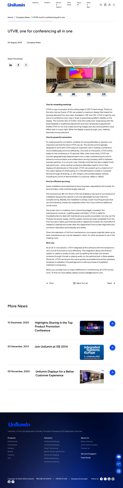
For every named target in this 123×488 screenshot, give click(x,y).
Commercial (12, 445)
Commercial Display (51, 445)
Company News (23, 17)
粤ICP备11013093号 (44, 479)
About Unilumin (87, 441)
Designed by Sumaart (79, 479)
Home (10, 17)
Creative (11, 455)
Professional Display (52, 441)
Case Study (86, 457)
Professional (12, 441)
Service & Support (88, 454)
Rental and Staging (51, 455)
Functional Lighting (51, 462)
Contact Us (85, 448)
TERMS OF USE (61, 479)
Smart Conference (51, 448)
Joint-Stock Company (89, 445)
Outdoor (11, 448)
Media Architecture (51, 458)
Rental (10, 451)
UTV (9, 458)
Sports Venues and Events (54, 451)
